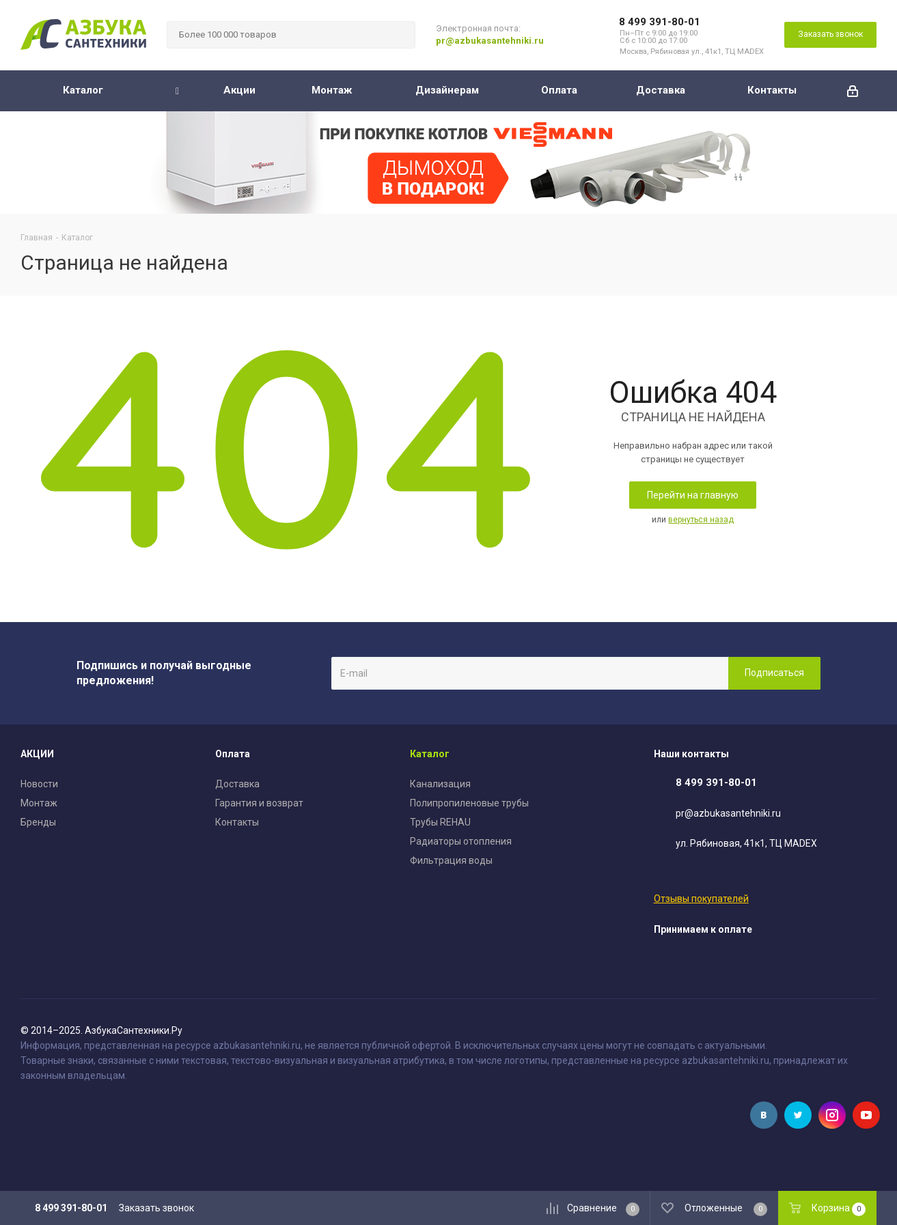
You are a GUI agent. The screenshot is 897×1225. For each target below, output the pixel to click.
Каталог (430, 753)
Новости (39, 783)
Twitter (798, 1115)
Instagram (832, 1115)
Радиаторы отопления (461, 841)
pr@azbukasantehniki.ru (490, 41)
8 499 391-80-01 (659, 22)
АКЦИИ (37, 753)
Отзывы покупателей (701, 898)
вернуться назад (701, 519)
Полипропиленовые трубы (469, 803)
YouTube (866, 1115)
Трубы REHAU (440, 822)
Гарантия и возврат (259, 803)
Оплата (232, 753)
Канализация (440, 783)
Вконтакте (763, 1115)
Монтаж (38, 803)
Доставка (237, 783)
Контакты (237, 822)
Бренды (38, 822)
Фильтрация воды (451, 860)
